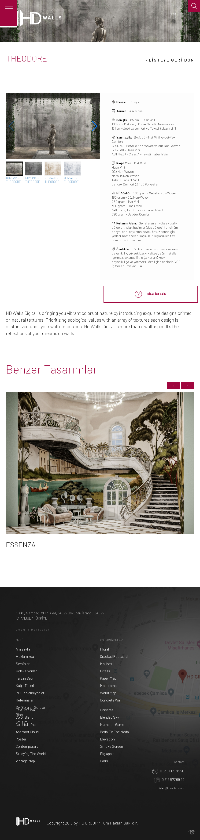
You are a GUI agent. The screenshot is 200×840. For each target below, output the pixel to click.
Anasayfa (23, 649)
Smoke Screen (111, 746)
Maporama (108, 685)
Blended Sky (109, 717)
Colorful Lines (26, 724)
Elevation (107, 739)
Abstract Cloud (27, 731)
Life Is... (106, 671)
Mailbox (106, 663)
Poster (21, 739)
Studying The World (31, 753)
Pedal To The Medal (115, 731)
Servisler (23, 663)
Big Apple (107, 753)
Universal (107, 710)
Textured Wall (26, 710)
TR (182, 13)
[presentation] (173, 385)
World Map (108, 692)
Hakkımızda (25, 656)
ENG (173, 13)
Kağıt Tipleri (25, 685)
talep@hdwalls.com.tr (171, 788)
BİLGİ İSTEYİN (150, 294)
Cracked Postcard (114, 656)
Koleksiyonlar (26, 671)
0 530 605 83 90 (168, 771)
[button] (94, 126)
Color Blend (24, 717)
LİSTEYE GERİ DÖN (169, 60)
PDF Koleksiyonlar (30, 692)
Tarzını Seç (24, 678)
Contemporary (27, 746)
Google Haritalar (33, 629)
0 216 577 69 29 (169, 779)
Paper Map (108, 678)
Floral (104, 649)
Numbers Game (112, 724)
